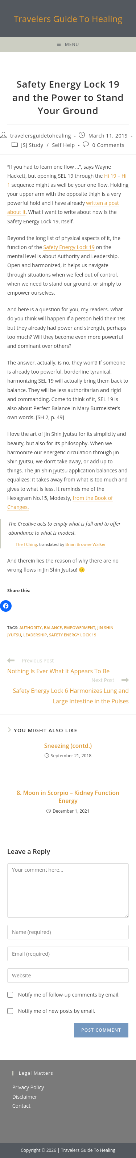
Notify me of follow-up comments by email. (69, 994)
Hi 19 (110, 175)
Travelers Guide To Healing (68, 19)
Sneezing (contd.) (68, 746)
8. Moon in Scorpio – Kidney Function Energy (68, 797)
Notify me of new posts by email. (56, 1010)
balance (53, 627)
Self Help (63, 145)
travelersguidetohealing (40, 135)
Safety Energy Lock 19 (69, 247)
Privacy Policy (28, 1087)
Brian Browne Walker (85, 544)
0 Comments (108, 145)
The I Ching (26, 544)
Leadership (35, 634)
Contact (21, 1105)
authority (30, 627)
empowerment (79, 627)
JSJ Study (32, 145)
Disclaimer (24, 1096)
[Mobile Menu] (68, 44)
